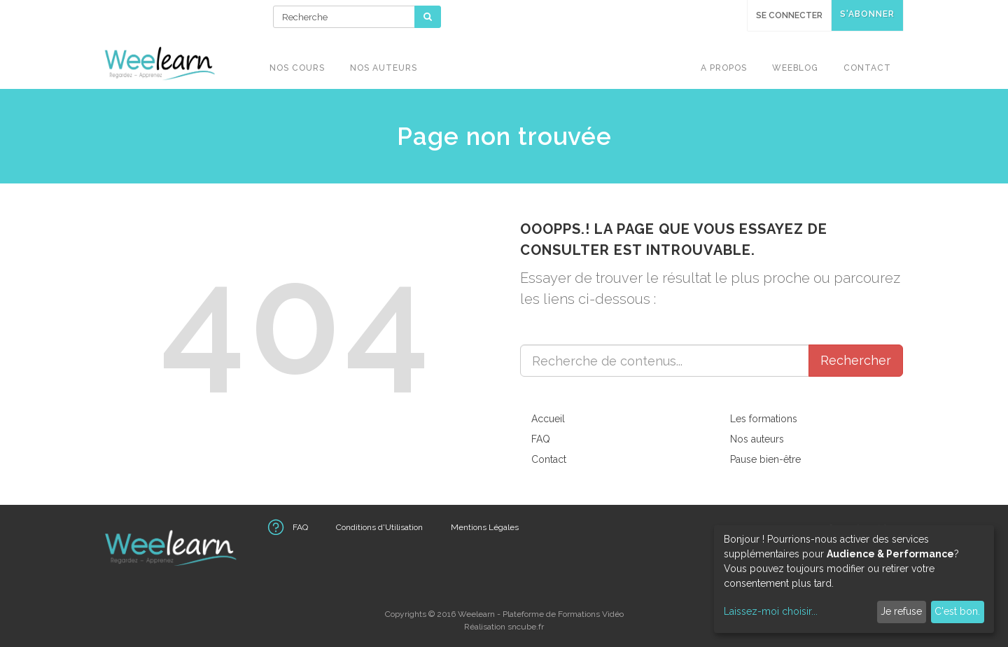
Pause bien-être (765, 459)
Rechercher (855, 360)
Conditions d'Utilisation (379, 527)
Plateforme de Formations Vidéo (563, 614)
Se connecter (789, 15)
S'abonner (867, 14)
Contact (548, 459)
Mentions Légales (485, 527)
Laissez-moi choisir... (771, 611)
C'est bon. (957, 611)
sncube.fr (525, 627)
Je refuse (901, 611)
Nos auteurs (757, 439)
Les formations (763, 418)
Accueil (548, 418)
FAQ (540, 439)
